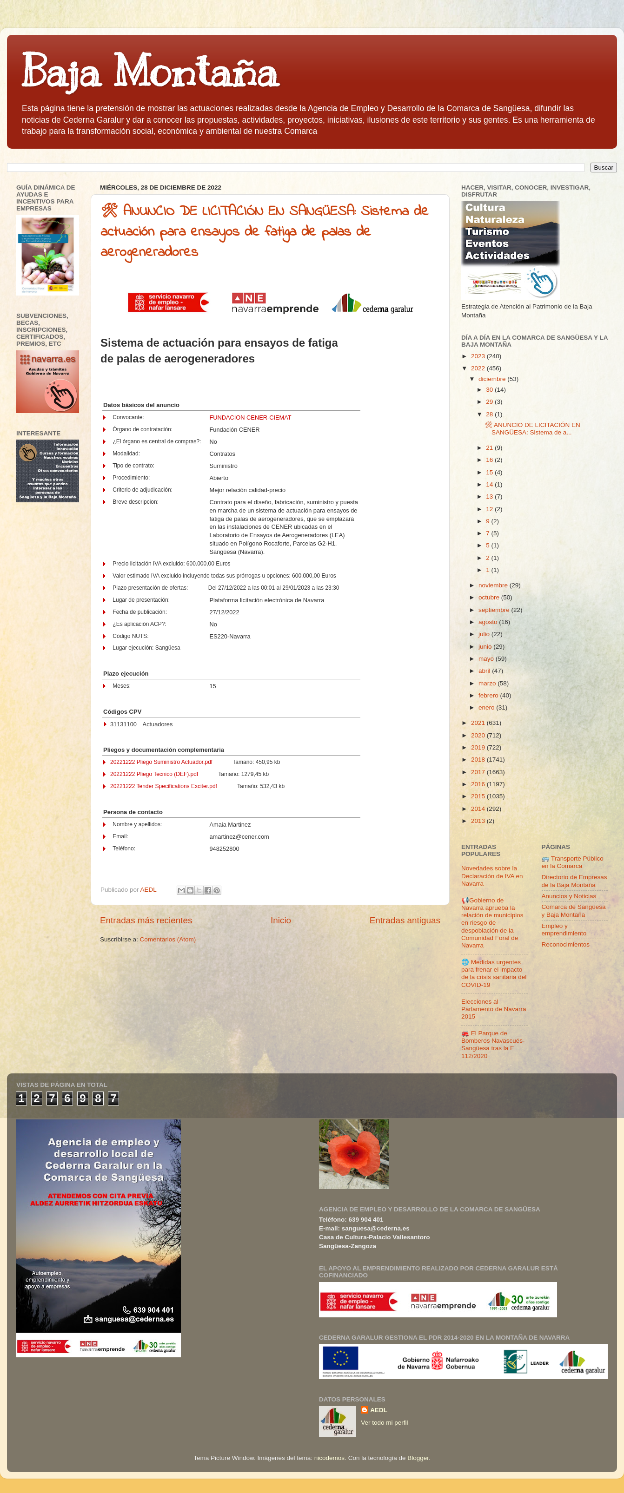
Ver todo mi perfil (384, 1422)
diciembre (492, 378)
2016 (479, 784)
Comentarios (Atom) (168, 939)
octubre (489, 597)
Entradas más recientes (146, 920)
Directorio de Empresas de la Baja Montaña (574, 881)
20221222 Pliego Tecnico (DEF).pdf (154, 774)
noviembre (494, 585)
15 (490, 472)
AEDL (378, 1410)
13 (490, 496)
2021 (479, 722)
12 (490, 509)
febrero (489, 695)
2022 (479, 368)
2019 (479, 747)
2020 (479, 735)
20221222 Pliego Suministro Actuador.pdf (161, 762)
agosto (488, 621)
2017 (479, 772)
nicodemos (329, 1457)
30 (490, 389)
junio (485, 646)
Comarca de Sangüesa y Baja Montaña (574, 910)
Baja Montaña (149, 72)
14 (490, 484)
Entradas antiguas (405, 920)
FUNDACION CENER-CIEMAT (250, 417)
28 (490, 414)
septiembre (494, 609)
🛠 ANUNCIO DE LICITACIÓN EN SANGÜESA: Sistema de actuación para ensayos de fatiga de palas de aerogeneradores (264, 232)
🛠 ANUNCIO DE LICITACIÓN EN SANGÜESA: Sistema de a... (532, 428)
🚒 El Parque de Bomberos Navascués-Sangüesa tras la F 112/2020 (493, 1044)
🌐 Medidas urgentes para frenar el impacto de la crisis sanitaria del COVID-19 (493, 973)
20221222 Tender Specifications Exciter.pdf (163, 786)
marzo (488, 683)
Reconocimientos (566, 944)
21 (490, 447)
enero (487, 707)
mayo (487, 658)
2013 (479, 820)
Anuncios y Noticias (569, 896)
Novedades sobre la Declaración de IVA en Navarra (492, 876)
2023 (479, 356)
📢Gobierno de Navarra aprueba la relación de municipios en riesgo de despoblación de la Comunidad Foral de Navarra (492, 923)
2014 (479, 808)
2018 (479, 759)
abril (485, 670)
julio (484, 634)
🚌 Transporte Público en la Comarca (573, 862)
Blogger (418, 1457)
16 (490, 459)
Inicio (281, 920)
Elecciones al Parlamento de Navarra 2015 (493, 1009)
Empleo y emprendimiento (564, 929)
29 (490, 401)
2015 (479, 796)
